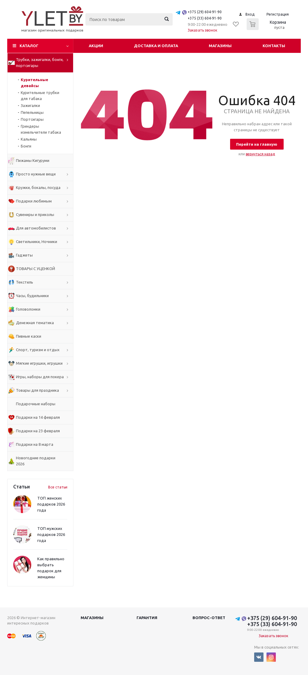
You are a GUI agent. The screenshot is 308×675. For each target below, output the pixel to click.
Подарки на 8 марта (34, 444)
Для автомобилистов (36, 228)
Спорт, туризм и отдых (38, 350)
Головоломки (28, 309)
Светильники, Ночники (36, 241)
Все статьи (57, 487)
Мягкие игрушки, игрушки (39, 363)
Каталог (29, 46)
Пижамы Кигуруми (32, 160)
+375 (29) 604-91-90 (205, 12)
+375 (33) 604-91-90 (205, 18)
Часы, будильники (32, 295)
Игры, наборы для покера (40, 377)
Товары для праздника (37, 390)
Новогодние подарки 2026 (35, 461)
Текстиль (24, 282)
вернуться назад (260, 154)
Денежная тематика (35, 323)
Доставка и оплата (156, 46)
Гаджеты (24, 255)
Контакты (274, 46)
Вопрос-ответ (208, 618)
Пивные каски (28, 336)
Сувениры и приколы (35, 214)
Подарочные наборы (35, 404)
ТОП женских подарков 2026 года (51, 504)
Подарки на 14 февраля (38, 417)
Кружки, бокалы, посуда (38, 187)
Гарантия (147, 618)
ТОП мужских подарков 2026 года (51, 534)
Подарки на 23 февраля (38, 431)
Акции (96, 46)
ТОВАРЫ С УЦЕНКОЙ (35, 268)
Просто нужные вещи (36, 174)
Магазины (220, 46)
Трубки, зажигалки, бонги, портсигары (39, 62)
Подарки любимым (34, 201)
